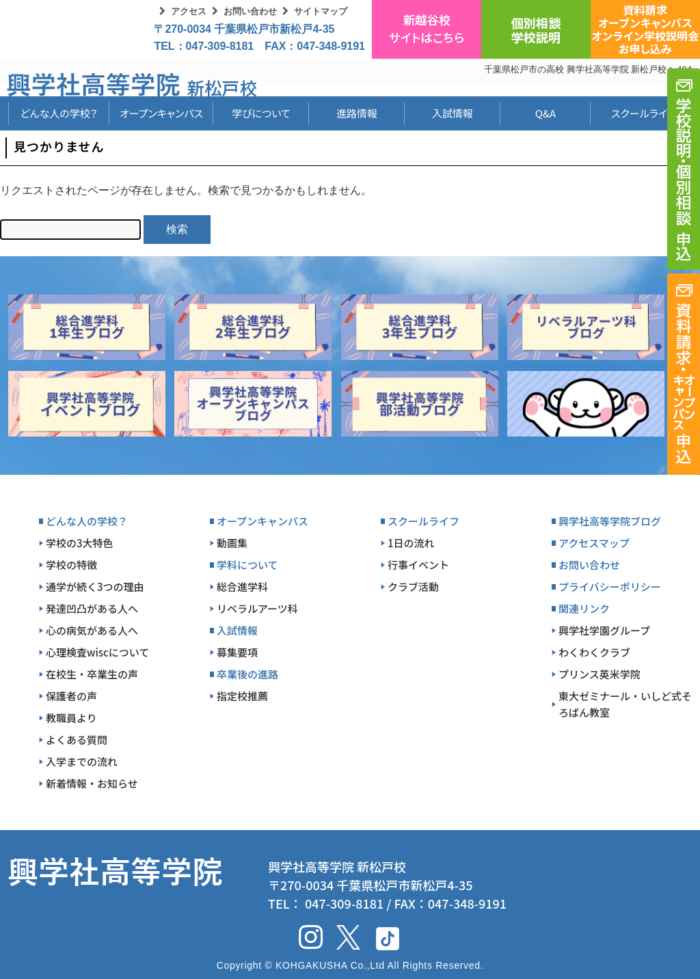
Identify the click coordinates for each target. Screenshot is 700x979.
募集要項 (237, 652)
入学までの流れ (82, 761)
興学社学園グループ (604, 630)
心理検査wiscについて (97, 652)
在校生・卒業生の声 (92, 674)
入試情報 (452, 113)
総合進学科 (242, 586)
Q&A (545, 113)
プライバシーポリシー (609, 586)
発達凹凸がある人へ (92, 608)
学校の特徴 (71, 564)
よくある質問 (76, 739)
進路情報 (356, 113)
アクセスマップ (594, 543)
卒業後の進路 (247, 674)
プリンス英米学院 (599, 674)
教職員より (71, 718)
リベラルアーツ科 (257, 608)
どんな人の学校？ (59, 113)
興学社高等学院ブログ (609, 521)
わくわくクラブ (594, 652)
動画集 (232, 543)
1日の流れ (411, 543)
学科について (247, 564)
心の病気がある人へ (92, 630)
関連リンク (584, 608)
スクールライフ (633, 113)
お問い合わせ (250, 11)
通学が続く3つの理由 (95, 586)
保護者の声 (71, 696)
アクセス (188, 11)
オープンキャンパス (161, 113)
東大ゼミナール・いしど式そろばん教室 (625, 704)
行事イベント (418, 564)
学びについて (261, 113)
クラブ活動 (413, 586)
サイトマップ (320, 11)
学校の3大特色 (79, 543)
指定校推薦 (242, 696)
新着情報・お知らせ (92, 783)
